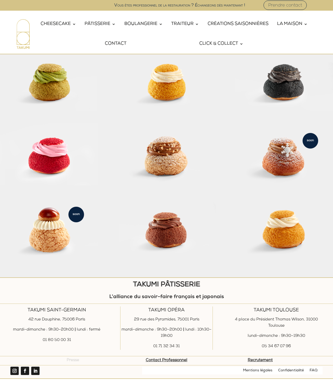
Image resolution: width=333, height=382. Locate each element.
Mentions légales (257, 374)
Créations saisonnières (238, 24)
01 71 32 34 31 (166, 349)
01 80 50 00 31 (57, 343)
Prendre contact (285, 5)
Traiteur (182, 24)
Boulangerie (140, 24)
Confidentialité (291, 374)
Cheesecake (56, 24)
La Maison (289, 24)
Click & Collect (218, 44)
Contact (115, 44)
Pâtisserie (97, 24)
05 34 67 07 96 (276, 349)
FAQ (313, 374)
